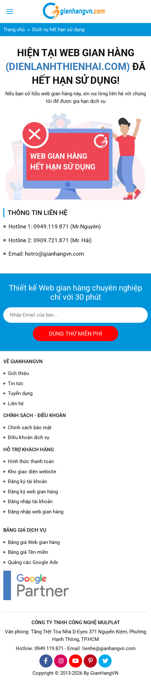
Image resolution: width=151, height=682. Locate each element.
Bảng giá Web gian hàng (34, 542)
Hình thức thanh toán (31, 461)
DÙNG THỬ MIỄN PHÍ (75, 333)
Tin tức (15, 384)
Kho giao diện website (32, 472)
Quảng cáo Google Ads (33, 562)
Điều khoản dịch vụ (28, 437)
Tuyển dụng (20, 393)
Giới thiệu (18, 373)
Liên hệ (16, 404)
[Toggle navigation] (10, 11)
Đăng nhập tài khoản (30, 502)
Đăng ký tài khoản (27, 481)
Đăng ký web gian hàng (33, 492)
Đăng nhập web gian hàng (35, 512)
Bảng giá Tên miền (28, 552)
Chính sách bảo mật (30, 428)
